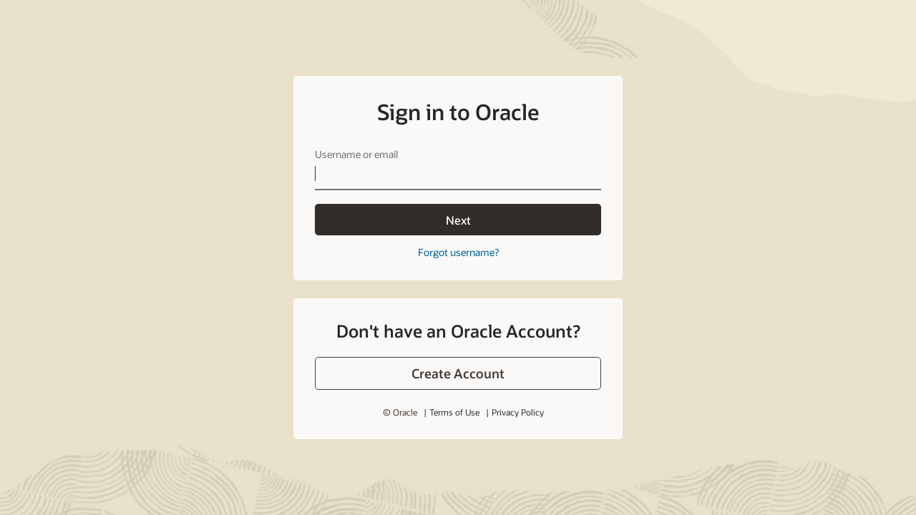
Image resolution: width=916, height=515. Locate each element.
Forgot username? (458, 252)
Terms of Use (454, 412)
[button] (458, 373)
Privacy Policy (518, 412)
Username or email (356, 154)
